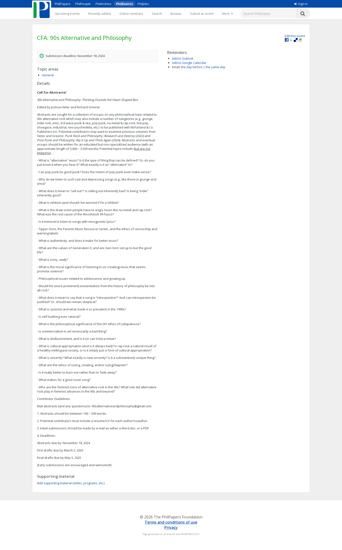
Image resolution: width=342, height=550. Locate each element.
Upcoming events (67, 13)
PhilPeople (83, 4)
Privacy (171, 527)
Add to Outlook (182, 58)
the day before (192, 67)
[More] (227, 13)
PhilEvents (124, 4)
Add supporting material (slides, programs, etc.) (70, 483)
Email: (176, 67)
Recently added (99, 13)
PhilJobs (143, 4)
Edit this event (295, 36)
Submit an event (202, 13)
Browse (176, 13)
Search (157, 13)
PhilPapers (63, 4)
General (48, 75)
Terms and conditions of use (171, 522)
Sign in (301, 4)
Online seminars (131, 13)
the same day (215, 67)
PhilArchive (103, 4)
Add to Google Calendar (189, 63)
